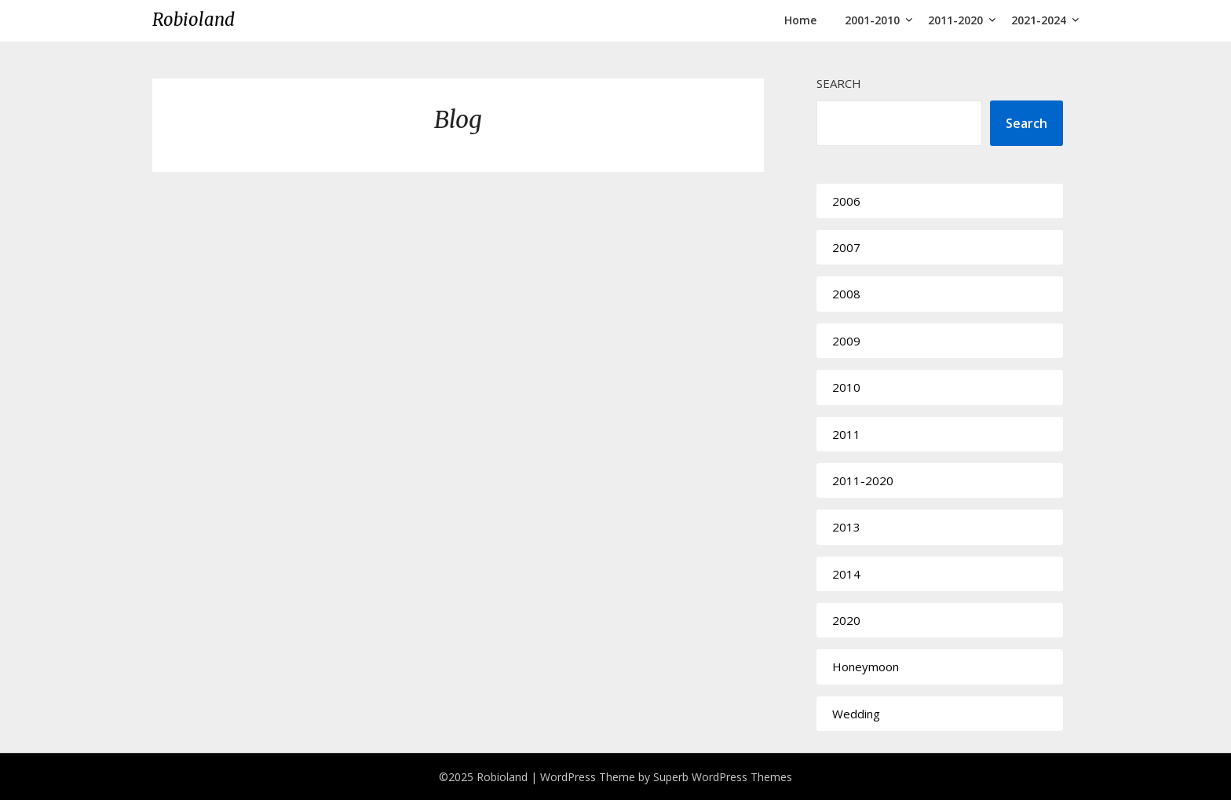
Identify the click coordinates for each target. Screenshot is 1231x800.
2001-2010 (872, 20)
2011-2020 (955, 20)
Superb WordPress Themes (722, 776)
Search (838, 83)
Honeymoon (865, 666)
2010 (846, 387)
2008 (846, 293)
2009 (846, 341)
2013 (846, 527)
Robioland (193, 20)
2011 (846, 434)
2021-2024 (1038, 20)
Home (800, 20)
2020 (846, 620)
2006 (846, 201)
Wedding (856, 713)
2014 (846, 574)
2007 (846, 247)
